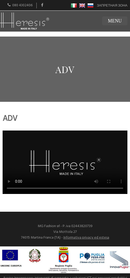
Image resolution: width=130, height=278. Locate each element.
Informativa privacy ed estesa (86, 238)
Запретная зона (112, 5)
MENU (115, 20)
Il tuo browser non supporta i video (65, 162)
